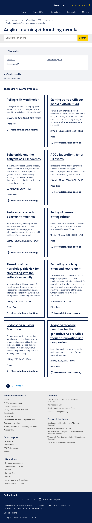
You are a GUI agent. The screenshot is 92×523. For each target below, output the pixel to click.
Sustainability (9, 413)
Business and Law (54, 405)
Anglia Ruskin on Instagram (9, 499)
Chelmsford (9, 445)
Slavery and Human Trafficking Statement (21, 426)
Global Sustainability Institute (59, 428)
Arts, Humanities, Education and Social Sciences (63, 401)
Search (82, 38)
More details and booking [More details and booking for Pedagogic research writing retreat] (66, 246)
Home (6, 20)
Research (71, 12)
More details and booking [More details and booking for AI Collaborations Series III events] (66, 191)
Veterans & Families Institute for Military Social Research (66, 438)
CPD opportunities (45, 20)
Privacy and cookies (26, 505)
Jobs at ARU (9, 430)
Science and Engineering (57, 412)
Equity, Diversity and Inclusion (16, 410)
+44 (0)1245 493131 (28, 499)
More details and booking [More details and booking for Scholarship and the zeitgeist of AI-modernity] (22, 200)
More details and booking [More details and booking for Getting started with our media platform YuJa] (66, 142)
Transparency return (12, 423)
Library (8, 476)
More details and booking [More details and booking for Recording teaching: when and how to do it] (66, 313)
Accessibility (9, 505)
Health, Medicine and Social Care (61, 408)
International (55, 12)
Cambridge (8, 441)
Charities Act (9, 508)
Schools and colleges (14, 466)
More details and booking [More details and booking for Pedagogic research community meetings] (22, 252)
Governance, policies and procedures (19, 420)
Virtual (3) (11, 60)
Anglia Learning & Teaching (23, 20)
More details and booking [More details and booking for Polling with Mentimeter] (22, 129)
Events (8, 470)
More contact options (50, 499)
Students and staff (80, 4)
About (6, 400)
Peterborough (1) (54, 60)
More (86, 12)
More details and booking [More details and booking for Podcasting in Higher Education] (22, 371)
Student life (38, 12)
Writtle (6, 451)
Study (23, 12)
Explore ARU (9, 416)
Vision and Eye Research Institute (61, 442)
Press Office (10, 473)
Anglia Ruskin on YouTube (16, 499)
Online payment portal (14, 483)
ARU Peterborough (12, 448)
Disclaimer (42, 505)
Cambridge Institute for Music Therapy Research (63, 424)
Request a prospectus (14, 463)
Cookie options (10, 513)
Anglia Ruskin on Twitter (12, 499)
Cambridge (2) (13, 64)
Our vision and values (12, 406)
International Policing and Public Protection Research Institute (65, 433)
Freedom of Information (59, 505)
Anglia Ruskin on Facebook (5, 499)
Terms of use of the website (29, 508)
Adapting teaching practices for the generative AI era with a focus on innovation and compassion (66, 334)
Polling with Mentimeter (23, 100)
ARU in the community (13, 403)
